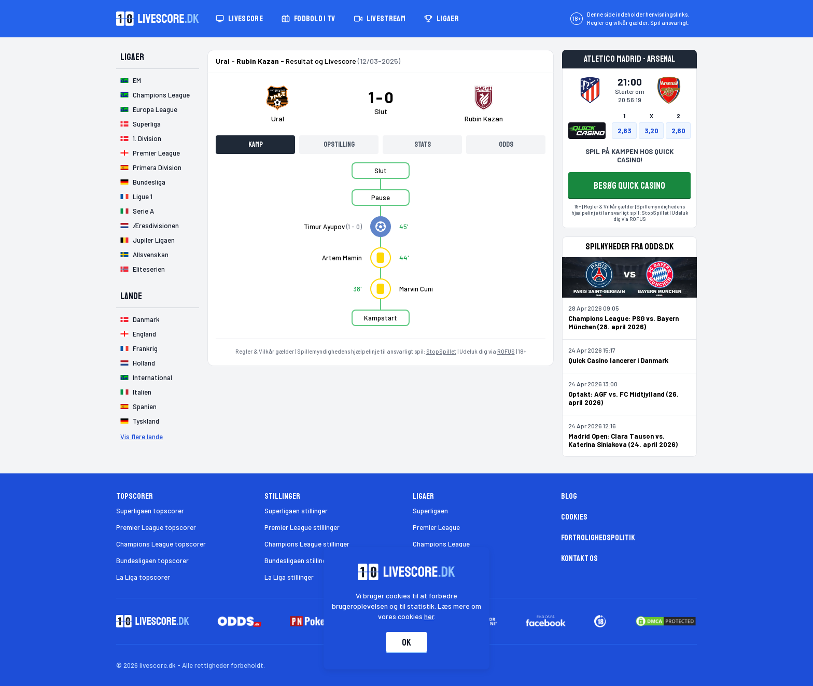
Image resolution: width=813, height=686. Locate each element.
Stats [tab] (422, 144)
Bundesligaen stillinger (298, 560)
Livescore (239, 18)
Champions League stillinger (306, 544)
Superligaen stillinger (296, 511)
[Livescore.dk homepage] (157, 18)
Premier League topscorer (156, 527)
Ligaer (441, 18)
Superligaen (430, 511)
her (429, 616)
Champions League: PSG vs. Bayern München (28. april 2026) (623, 322)
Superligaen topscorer (150, 511)
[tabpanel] (380, 250)
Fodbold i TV (308, 18)
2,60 (678, 131)
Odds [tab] (506, 144)
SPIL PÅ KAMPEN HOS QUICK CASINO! (629, 155)
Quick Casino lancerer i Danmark (618, 360)
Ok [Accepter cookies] (406, 642)
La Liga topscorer (143, 577)
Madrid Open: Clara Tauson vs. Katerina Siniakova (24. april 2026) (623, 440)
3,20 (651, 131)
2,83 (625, 131)
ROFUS (506, 351)
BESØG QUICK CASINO (629, 185)
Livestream (379, 18)
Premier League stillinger (302, 527)
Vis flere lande (141, 436)
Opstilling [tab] (339, 144)
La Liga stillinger (289, 577)
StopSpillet (441, 351)
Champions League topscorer (161, 544)
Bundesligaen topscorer (152, 560)
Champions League (441, 544)
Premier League (436, 527)
